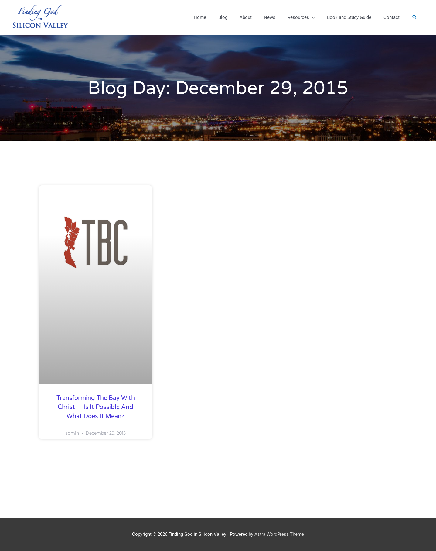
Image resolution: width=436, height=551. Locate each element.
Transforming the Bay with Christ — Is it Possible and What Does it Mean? (95, 407)
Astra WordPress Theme (279, 534)
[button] (415, 17)
